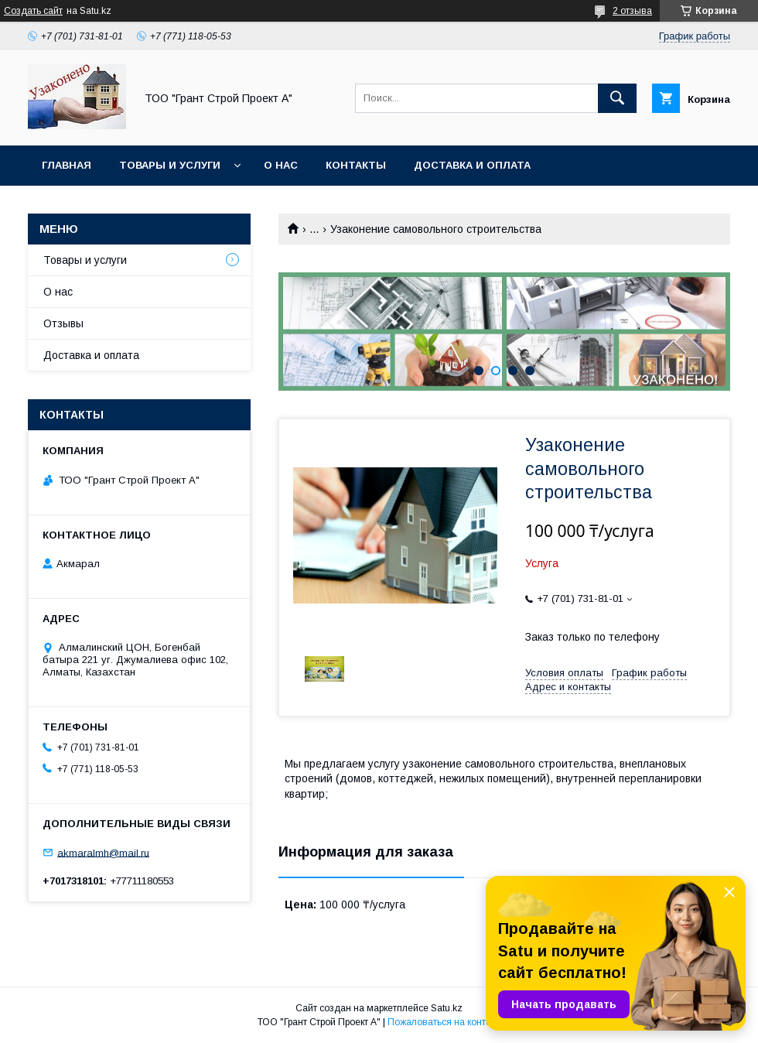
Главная (66, 165)
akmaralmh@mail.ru (103, 852)
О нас (281, 165)
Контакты (356, 165)
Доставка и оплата (472, 165)
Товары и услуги (169, 165)
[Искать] (617, 98)
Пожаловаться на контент (444, 1022)
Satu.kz (447, 1008)
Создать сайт (33, 10)
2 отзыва (632, 10)
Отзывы (63, 323)
